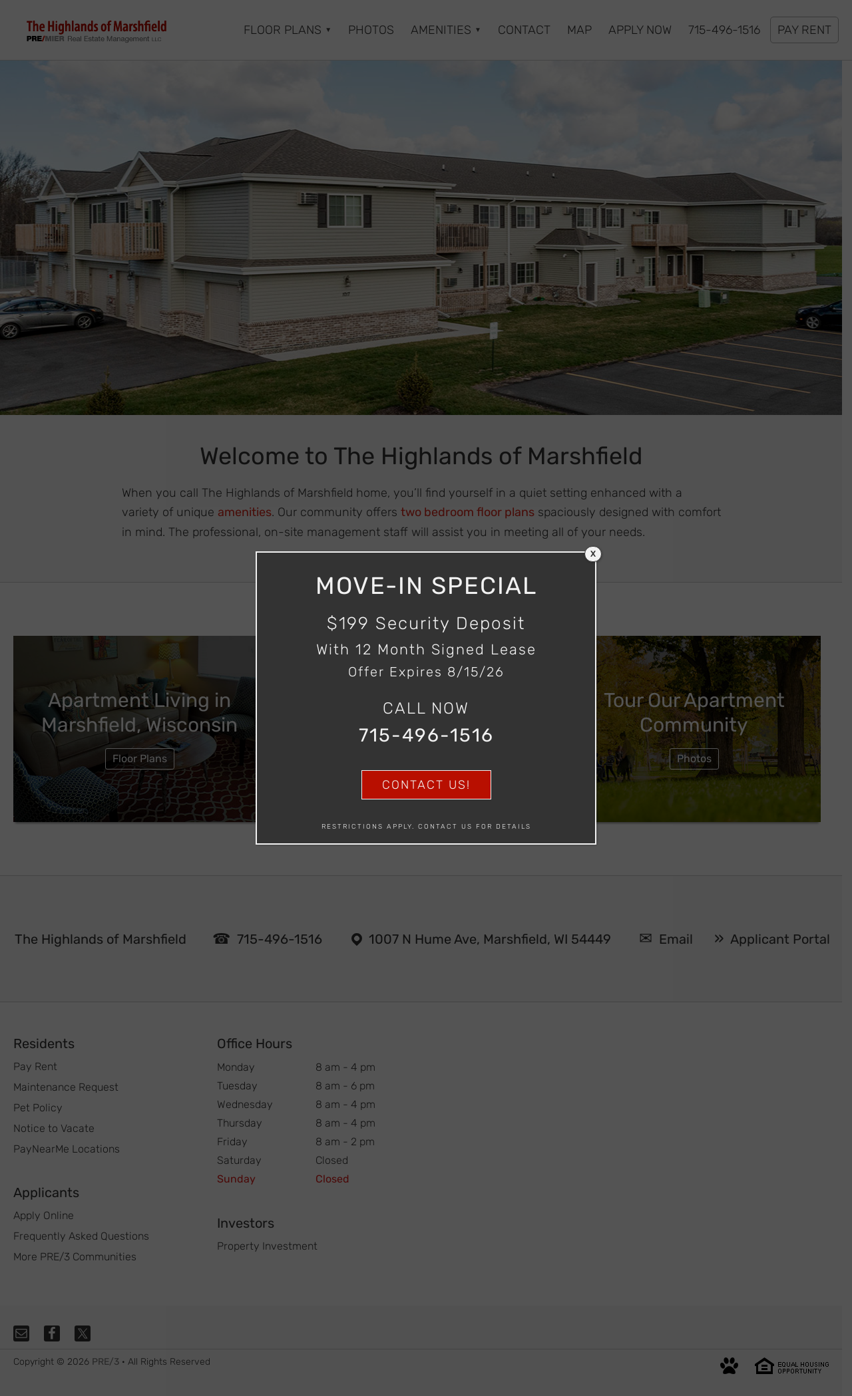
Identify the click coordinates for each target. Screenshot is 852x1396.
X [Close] (593, 554)
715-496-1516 (426, 735)
